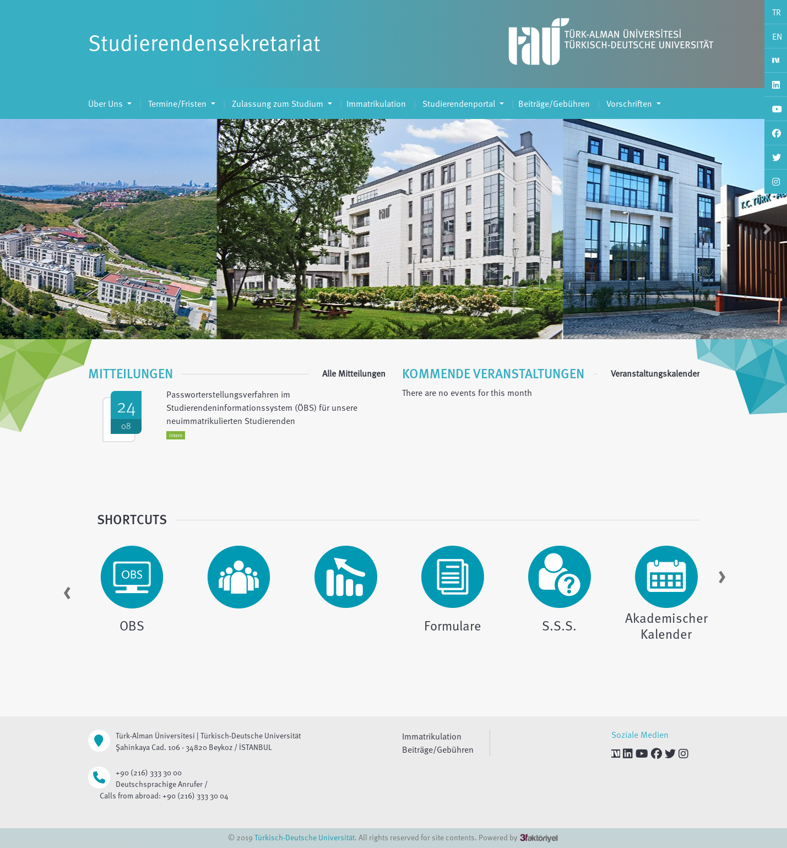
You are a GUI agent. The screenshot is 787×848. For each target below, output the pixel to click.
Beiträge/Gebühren (554, 103)
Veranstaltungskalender (655, 373)
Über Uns (106, 103)
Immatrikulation (376, 103)
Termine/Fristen (177, 103)
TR (776, 12)
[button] (19, 229)
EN (777, 36)
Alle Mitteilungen (354, 373)
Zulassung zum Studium (277, 103)
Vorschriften (629, 103)
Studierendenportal (458, 103)
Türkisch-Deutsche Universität (304, 837)
